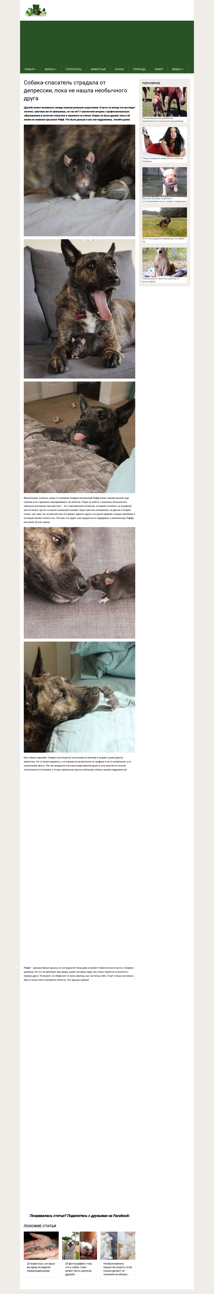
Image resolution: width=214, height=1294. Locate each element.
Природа (139, 69)
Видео (176, 69)
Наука (119, 69)
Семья (29, 69)
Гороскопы (74, 69)
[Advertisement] (107, 43)
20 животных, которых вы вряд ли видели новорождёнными (41, 1267)
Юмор (159, 69)
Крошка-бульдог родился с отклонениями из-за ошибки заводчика (164, 200)
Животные (98, 69)
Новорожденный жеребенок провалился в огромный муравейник (163, 120)
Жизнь (49, 69)
